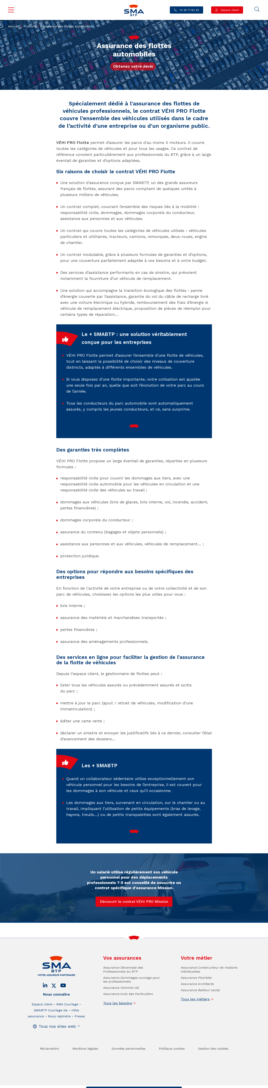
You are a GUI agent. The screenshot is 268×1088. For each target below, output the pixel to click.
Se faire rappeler (165, 1084)
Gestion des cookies (213, 1071)
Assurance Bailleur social (200, 1012)
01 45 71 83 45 (189, 10)
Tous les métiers (195, 1021)
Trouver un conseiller (133, 1084)
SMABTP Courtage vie (50, 1032)
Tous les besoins (117, 1025)
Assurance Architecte (197, 1006)
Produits (30, 26)
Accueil (14, 26)
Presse (80, 1038)
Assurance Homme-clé (121, 1010)
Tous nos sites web (57, 1048)
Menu (11, 10)
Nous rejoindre (59, 1038)
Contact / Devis (102, 1084)
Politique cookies (172, 1071)
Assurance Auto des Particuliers (128, 1016)
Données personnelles (128, 1071)
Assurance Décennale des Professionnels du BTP (123, 991)
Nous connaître (56, 1016)
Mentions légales (85, 1071)
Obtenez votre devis (133, 66)
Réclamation (49, 1071)
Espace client (229, 10)
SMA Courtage (67, 1026)
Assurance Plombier (196, 1000)
